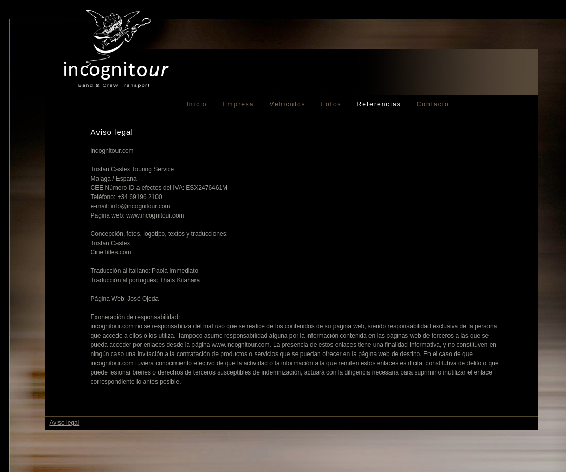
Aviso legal (65, 422)
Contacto (433, 104)
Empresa (239, 104)
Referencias (379, 104)
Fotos (331, 104)
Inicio (197, 104)
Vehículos (288, 104)
